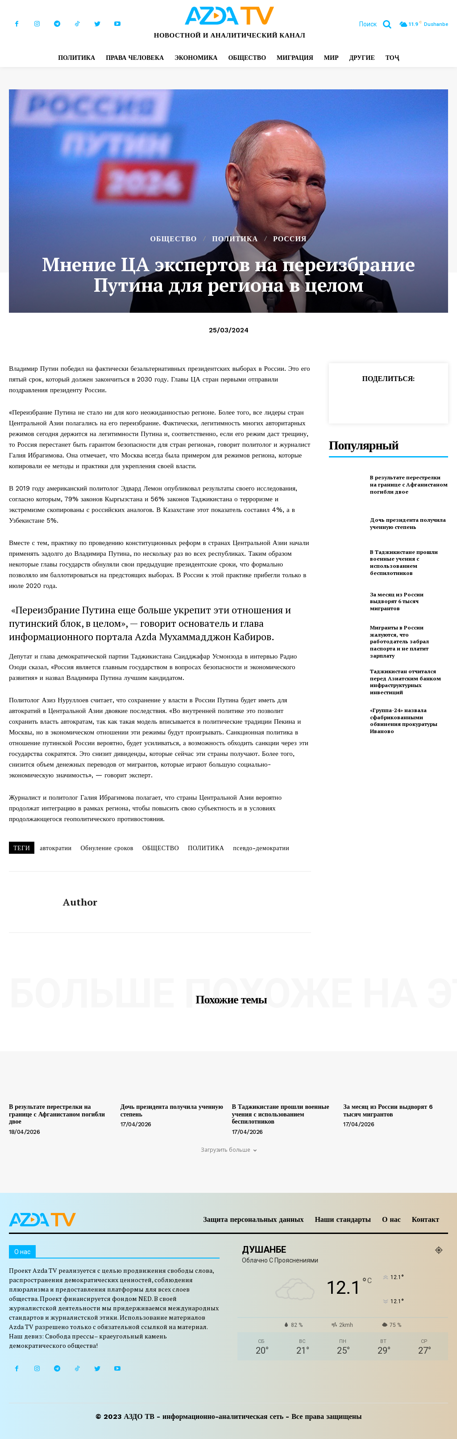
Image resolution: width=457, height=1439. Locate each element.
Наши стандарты (343, 1219)
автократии (55, 848)
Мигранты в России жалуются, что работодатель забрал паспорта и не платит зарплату (399, 641)
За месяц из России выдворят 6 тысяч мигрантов (397, 601)
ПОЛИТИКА (235, 239)
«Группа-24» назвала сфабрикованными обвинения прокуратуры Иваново (403, 720)
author (80, 902)
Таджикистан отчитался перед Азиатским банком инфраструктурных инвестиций (405, 682)
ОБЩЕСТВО (173, 239)
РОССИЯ (290, 239)
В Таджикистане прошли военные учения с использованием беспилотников (404, 562)
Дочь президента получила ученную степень (408, 523)
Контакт (425, 1219)
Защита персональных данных (253, 1219)
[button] (378, 24)
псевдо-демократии (261, 848)
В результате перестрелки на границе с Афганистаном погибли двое (409, 484)
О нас (391, 1219)
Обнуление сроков (106, 848)
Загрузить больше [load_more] (229, 1150)
